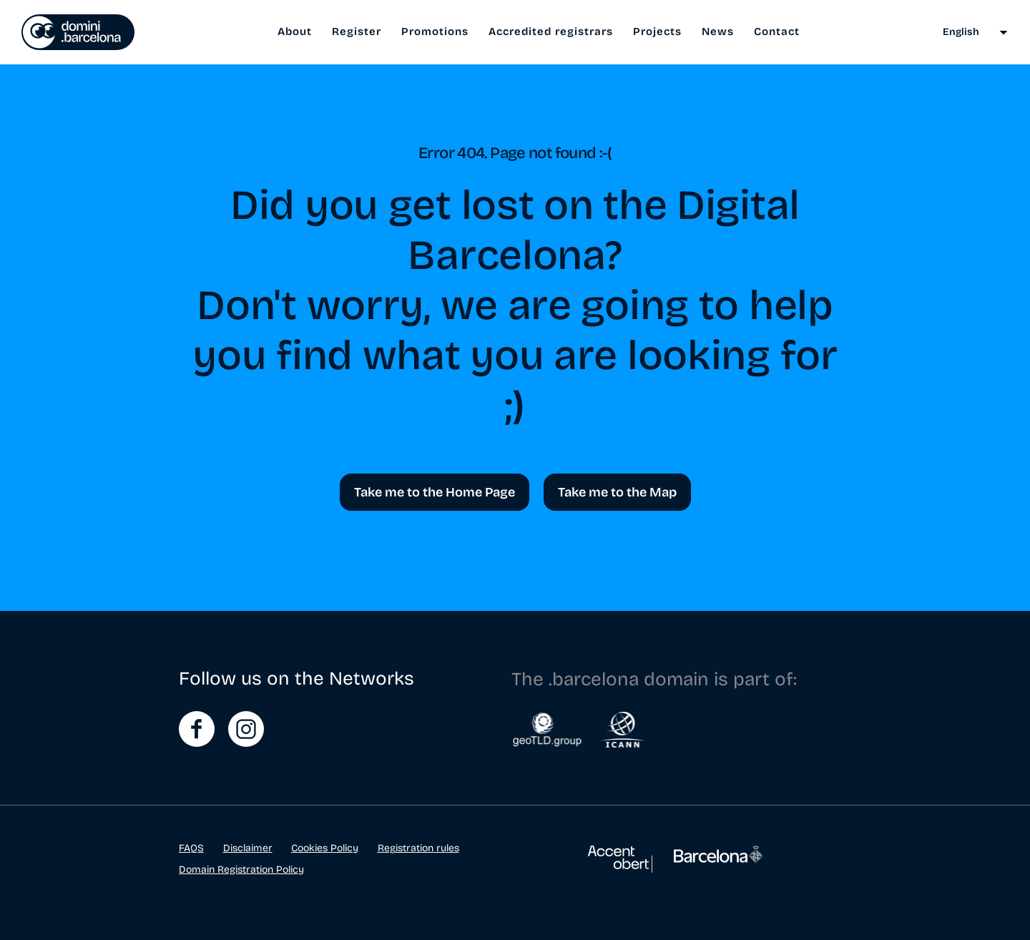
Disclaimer (248, 848)
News (718, 32)
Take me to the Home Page (434, 492)
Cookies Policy (324, 848)
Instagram (246, 729)
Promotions (435, 32)
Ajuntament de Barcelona (718, 863)
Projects (657, 32)
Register (356, 32)
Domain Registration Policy (241, 869)
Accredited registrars (551, 32)
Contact (777, 32)
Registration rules (418, 848)
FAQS (191, 848)
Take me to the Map (617, 492)
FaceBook (197, 729)
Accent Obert (620, 866)
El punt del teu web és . (77, 32)
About (295, 32)
